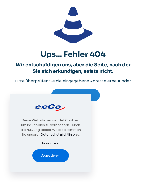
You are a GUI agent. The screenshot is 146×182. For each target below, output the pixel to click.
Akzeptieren (50, 155)
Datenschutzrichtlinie (58, 134)
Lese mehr (50, 143)
